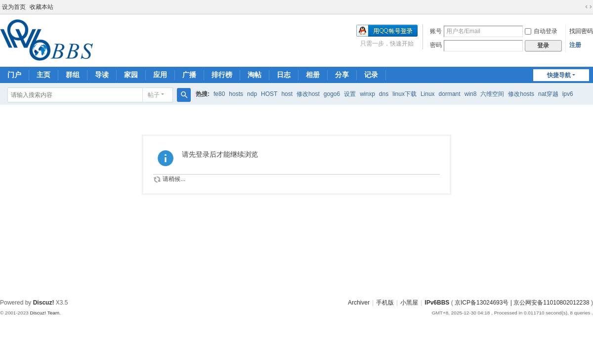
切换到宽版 (588, 6)
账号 (436, 31)
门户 (14, 75)
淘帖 (254, 75)
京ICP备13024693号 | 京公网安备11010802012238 (522, 302)
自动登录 (541, 31)
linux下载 (404, 93)
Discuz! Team (44, 312)
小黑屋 (409, 302)
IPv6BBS (436, 302)
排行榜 (222, 75)
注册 (575, 45)
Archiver (359, 302)
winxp (367, 93)
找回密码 (581, 31)
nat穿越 (548, 93)
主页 (43, 75)
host (287, 93)
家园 (131, 75)
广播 (189, 75)
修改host (308, 93)
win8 (471, 93)
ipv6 (567, 93)
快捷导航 (559, 75)
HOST (269, 93)
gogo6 (332, 93)
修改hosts (521, 93)
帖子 (154, 94)
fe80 (219, 93)
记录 (371, 75)
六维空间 (492, 93)
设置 (350, 93)
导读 (102, 75)
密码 (436, 45)
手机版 (385, 302)
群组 (73, 75)
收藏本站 (41, 6)
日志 (284, 75)
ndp (252, 93)
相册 (313, 75)
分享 (342, 75)
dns (383, 93)
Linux (428, 93)
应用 (160, 75)
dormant (450, 93)
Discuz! (43, 302)
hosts (236, 93)
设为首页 (14, 6)
